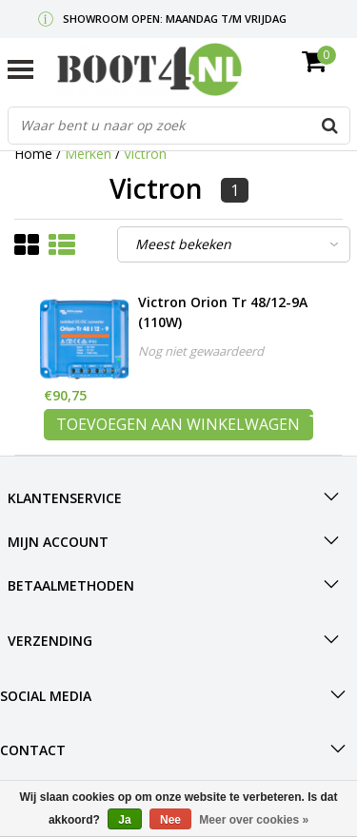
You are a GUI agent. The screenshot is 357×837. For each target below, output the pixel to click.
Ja (124, 820)
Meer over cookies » (253, 820)
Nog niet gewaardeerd (201, 351)
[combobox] (179, 125)
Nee (170, 820)
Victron (145, 154)
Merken (88, 154)
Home (33, 154)
